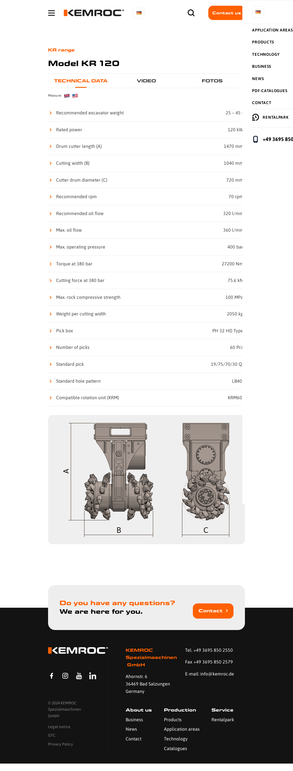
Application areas (182, 729)
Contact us (226, 13)
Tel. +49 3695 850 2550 (209, 650)
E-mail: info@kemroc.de (209, 673)
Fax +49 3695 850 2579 (209, 661)
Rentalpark (222, 719)
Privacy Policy (60, 756)
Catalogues (175, 748)
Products (173, 719)
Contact (211, 610)
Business (134, 719)
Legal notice (59, 739)
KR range (61, 49)
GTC (52, 747)
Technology (176, 738)
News (131, 729)
